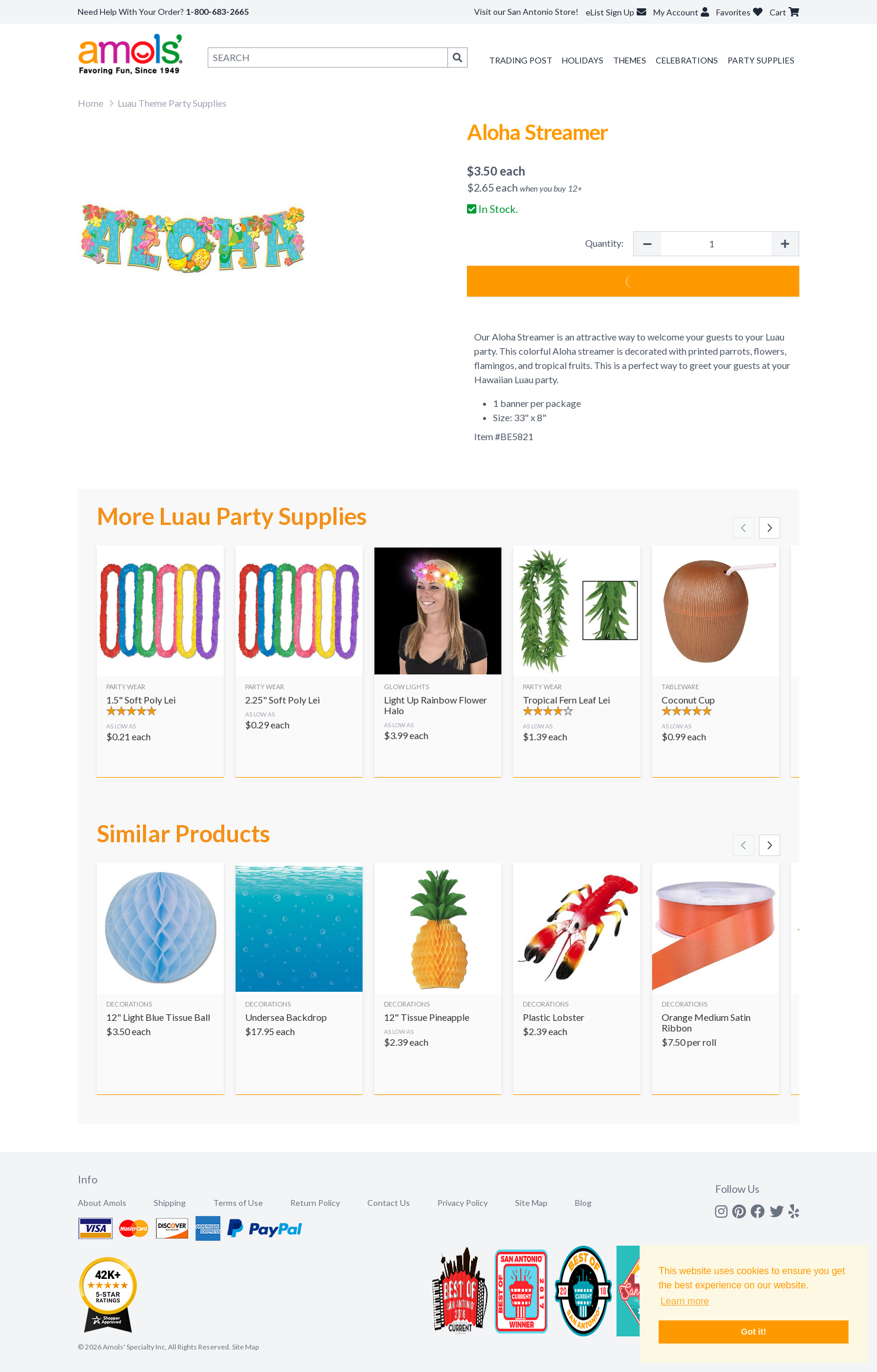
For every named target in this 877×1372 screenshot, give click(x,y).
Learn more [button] (684, 1301)
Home (90, 103)
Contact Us (388, 1203)
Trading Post (520, 60)
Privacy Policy (462, 1203)
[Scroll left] (743, 528)
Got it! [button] (753, 1331)
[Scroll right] (769, 528)
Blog (583, 1203)
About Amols (102, 1203)
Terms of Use (238, 1203)
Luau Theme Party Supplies (172, 103)
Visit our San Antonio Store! (526, 12)
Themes (629, 60)
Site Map (531, 1203)
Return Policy (315, 1203)
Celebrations (687, 60)
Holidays (582, 60)
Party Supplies (761, 60)
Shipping (170, 1203)
